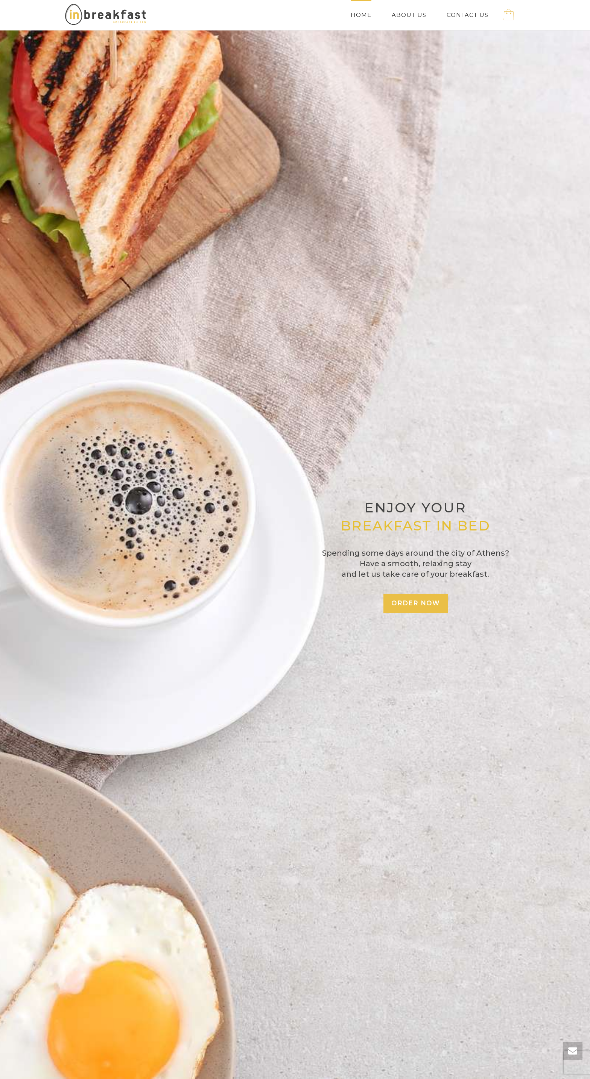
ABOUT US (409, 14)
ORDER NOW (415, 603)
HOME (361, 14)
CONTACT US (467, 14)
